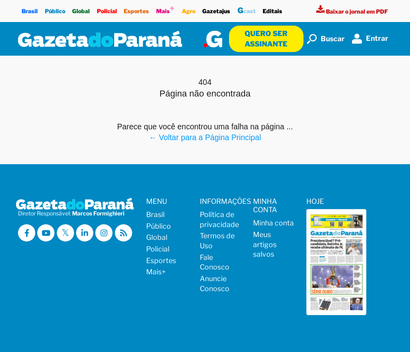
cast (246, 9)
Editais (272, 9)
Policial (107, 9)
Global (80, 9)
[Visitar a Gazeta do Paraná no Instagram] (104, 232)
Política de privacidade (219, 219)
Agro (188, 9)
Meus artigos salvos (265, 244)
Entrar (370, 39)
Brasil (29, 9)
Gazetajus (216, 9)
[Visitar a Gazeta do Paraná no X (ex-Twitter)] (65, 232)
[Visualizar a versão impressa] (352, 11)
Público (55, 9)
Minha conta (273, 223)
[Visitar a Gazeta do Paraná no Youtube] (45, 232)
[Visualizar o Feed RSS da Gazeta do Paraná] (123, 232)
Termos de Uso (217, 240)
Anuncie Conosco (214, 283)
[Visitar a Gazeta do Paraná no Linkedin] (84, 232)
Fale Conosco (214, 262)
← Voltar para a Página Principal (205, 137)
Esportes (137, 9)
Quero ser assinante (266, 38)
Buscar (326, 39)
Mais (165, 9)
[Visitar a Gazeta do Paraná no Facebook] (26, 232)
